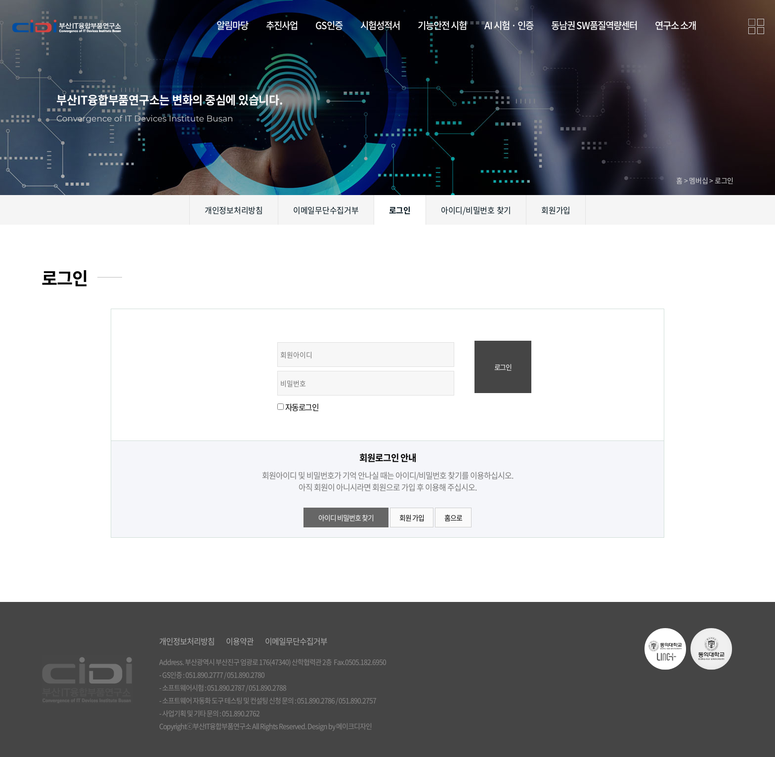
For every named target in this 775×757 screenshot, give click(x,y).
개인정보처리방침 (234, 210)
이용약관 (240, 641)
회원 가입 (411, 517)
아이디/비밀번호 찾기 (476, 210)
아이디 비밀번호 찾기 (346, 517)
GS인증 (329, 25)
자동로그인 (301, 407)
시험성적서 (380, 25)
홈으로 (453, 517)
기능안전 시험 (442, 25)
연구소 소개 (675, 25)
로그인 (400, 210)
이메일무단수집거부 (326, 210)
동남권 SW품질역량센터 (594, 25)
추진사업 (282, 25)
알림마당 (232, 25)
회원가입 (555, 210)
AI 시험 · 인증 (508, 25)
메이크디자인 (354, 726)
